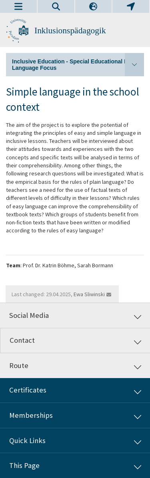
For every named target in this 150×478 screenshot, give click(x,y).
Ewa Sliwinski (89, 294)
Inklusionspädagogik (70, 30)
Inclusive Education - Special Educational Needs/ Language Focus (78, 64)
